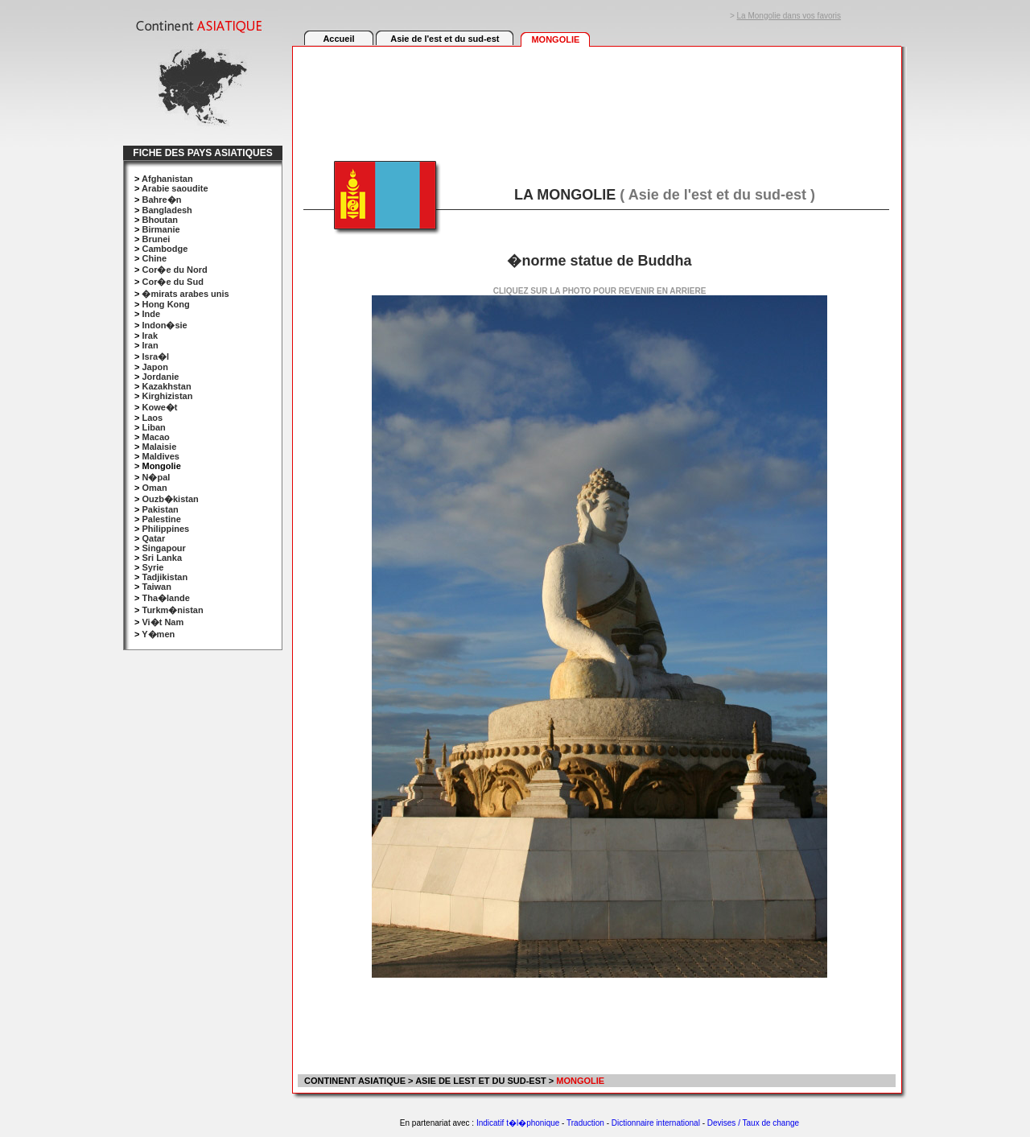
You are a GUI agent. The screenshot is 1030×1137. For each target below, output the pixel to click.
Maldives (160, 456)
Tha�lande (165, 598)
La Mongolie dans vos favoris (789, 15)
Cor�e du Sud (172, 281)
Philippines (165, 528)
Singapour (163, 548)
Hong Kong (165, 304)
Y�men (158, 634)
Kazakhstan (166, 386)
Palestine (161, 519)
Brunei (156, 239)
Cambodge (164, 248)
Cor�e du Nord (174, 269)
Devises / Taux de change (753, 1122)
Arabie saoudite (175, 188)
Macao (155, 437)
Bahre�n (161, 199)
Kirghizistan (167, 396)
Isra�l (155, 356)
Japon (154, 367)
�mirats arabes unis (185, 294)
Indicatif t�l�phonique (517, 1122)
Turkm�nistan (172, 610)
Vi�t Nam (162, 622)
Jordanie (160, 376)
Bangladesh (167, 210)
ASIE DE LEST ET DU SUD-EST (480, 1081)
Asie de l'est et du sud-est (444, 38)
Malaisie (159, 446)
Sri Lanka (162, 557)
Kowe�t (159, 407)
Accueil (338, 38)
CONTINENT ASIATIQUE (354, 1081)
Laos (152, 417)
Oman (154, 487)
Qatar (153, 538)
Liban (153, 427)
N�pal (156, 477)
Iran (150, 345)
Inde (151, 314)
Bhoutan (160, 220)
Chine (154, 258)
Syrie (152, 567)
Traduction (585, 1122)
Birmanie (160, 229)
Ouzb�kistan (170, 499)
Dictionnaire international (656, 1122)
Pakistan (160, 509)
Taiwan (156, 586)
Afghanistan (167, 178)
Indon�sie (164, 325)
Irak (150, 335)
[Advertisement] (596, 94)
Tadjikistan (164, 577)
